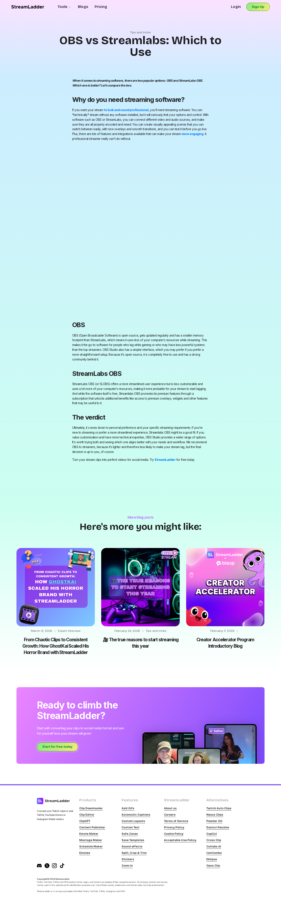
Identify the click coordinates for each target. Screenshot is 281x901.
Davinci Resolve (217, 827)
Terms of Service (176, 821)
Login (236, 7)
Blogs (83, 7)
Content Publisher (92, 827)
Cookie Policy (173, 833)
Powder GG (214, 821)
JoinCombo (214, 852)
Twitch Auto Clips (218, 808)
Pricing (101, 7)
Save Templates (133, 840)
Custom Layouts (133, 821)
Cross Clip (213, 840)
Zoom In (127, 865)
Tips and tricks (140, 32)
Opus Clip (213, 865)
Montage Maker (90, 840)
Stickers (128, 859)
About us (170, 808)
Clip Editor (86, 814)
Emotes (84, 852)
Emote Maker (88, 833)
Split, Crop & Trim (134, 852)
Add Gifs (128, 808)
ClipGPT (84, 821)
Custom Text (130, 827)
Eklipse (211, 859)
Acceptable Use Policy (180, 840)
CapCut (211, 833)
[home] (27, 7)
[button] (64, 7)
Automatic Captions (136, 814)
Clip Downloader (91, 808)
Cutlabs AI (213, 846)
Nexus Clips (214, 814)
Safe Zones (130, 833)
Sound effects (132, 846)
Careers (170, 814)
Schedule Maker (91, 846)
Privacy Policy (174, 827)
